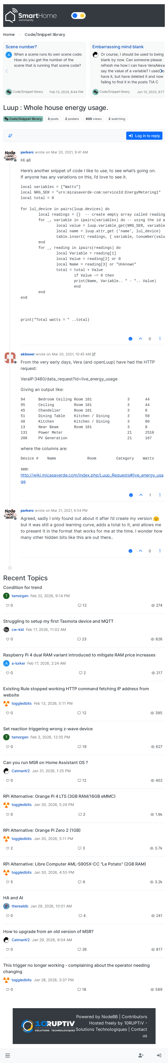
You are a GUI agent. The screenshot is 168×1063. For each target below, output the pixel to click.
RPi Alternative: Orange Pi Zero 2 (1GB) (42, 830)
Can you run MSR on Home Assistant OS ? (45, 762)
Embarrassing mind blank (118, 46)
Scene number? (21, 46)
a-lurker (18, 663)
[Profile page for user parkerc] (10, 155)
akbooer (28, 354)
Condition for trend (22, 587)
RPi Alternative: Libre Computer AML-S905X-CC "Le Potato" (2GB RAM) (74, 864)
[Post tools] (160, 339)
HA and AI (13, 897)
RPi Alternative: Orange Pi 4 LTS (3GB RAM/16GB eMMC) (59, 796)
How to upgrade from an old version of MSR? (48, 931)
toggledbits (22, 703)
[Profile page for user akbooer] (10, 357)
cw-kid (18, 629)
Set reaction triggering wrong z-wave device (48, 728)
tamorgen (20, 596)
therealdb (20, 906)
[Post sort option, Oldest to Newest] (10, 136)
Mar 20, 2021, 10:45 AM (71, 354)
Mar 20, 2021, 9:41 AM (69, 152)
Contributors (134, 1016)
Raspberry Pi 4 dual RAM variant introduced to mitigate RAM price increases (79, 655)
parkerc (27, 152)
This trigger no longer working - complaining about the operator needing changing (76, 968)
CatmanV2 (21, 771)
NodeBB (110, 1016)
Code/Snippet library (28, 92)
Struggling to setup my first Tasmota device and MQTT (58, 621)
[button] (7, 1055)
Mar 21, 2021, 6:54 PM (69, 510)
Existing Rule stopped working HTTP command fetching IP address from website (76, 692)
